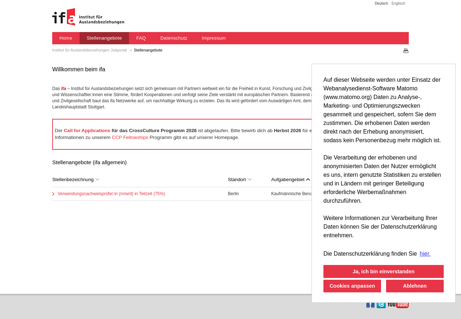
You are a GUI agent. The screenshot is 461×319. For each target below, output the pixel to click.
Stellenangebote (104, 38)
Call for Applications (87, 130)
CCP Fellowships (130, 137)
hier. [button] (425, 254)
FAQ (141, 38)
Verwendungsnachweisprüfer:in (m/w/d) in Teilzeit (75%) (111, 193)
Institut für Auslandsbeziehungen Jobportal (90, 50)
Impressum (214, 38)
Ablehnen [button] (415, 286)
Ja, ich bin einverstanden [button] (384, 271)
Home (65, 38)
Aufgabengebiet (290, 179)
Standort (240, 179)
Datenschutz (173, 38)
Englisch (398, 3)
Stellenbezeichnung (75, 179)
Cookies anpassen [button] (352, 286)
